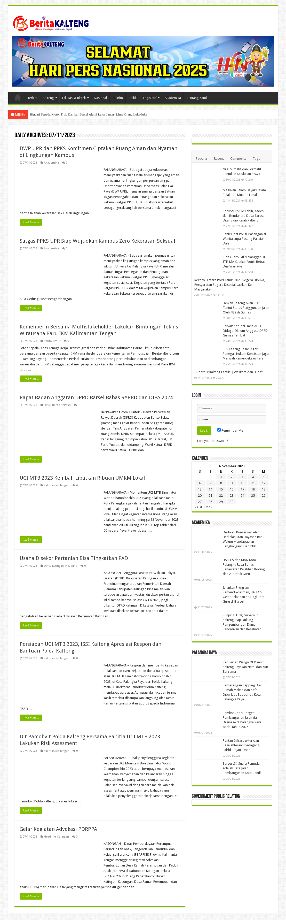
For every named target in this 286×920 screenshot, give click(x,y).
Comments (238, 158)
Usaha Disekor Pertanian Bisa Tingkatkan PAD (74, 558)
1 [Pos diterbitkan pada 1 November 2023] (221, 477)
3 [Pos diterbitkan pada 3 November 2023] (242, 477)
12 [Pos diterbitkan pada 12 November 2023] (263, 483)
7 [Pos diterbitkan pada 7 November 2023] (210, 483)
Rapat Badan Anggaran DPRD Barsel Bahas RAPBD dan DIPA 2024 (96, 397)
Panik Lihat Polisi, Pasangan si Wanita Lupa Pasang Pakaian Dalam (244, 238)
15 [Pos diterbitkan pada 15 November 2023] (221, 489)
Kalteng (48, 98)
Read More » (31, 222)
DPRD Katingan (54, 566)
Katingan (63, 836)
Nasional (100, 98)
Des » (208, 507)
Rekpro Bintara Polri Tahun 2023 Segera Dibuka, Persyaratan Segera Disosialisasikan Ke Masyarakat (229, 284)
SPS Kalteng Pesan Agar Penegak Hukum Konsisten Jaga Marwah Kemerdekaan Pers (246, 353)
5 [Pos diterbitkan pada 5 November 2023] (263, 477)
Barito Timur (52, 341)
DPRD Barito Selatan (57, 405)
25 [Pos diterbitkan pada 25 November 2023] (253, 495)
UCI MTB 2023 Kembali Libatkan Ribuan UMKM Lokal (82, 478)
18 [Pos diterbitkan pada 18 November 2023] (253, 489)
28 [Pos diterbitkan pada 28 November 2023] (210, 502)
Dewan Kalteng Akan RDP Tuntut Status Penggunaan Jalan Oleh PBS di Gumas (246, 307)
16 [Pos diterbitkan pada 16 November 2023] (231, 489)
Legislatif (149, 98)
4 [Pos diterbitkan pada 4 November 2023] (253, 477)
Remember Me (230, 430)
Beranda (17, 97)
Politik (133, 98)
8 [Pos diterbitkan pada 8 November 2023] (221, 483)
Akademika (173, 98)
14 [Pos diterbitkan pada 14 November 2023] (210, 489)
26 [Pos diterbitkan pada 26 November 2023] (263, 495)
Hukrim (118, 98)
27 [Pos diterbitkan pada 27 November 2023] (200, 502)
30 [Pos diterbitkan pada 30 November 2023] (231, 502)
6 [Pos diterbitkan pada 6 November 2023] (200, 483)
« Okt (198, 507)
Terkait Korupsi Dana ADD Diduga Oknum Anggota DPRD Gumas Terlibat (245, 330)
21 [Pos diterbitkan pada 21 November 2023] (210, 495)
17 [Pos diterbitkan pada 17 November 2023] (242, 489)
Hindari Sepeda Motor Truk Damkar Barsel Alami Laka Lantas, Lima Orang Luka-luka (88, 114)
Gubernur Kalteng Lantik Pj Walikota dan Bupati (228, 372)
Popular (202, 158)
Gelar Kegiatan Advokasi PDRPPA (58, 829)
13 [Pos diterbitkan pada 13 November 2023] (200, 489)
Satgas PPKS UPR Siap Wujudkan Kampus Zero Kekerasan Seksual (97, 241)
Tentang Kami (197, 98)
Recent (219, 158)
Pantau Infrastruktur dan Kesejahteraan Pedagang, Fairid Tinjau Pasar (241, 745)
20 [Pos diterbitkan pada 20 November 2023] (200, 495)
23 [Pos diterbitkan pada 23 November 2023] (231, 495)
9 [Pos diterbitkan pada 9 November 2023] (232, 483)
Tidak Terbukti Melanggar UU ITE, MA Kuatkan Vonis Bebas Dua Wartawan (244, 261)
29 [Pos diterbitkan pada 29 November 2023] (221, 502)
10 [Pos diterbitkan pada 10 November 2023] (242, 483)
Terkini (32, 98)
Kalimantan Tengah (56, 485)
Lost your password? (212, 441)
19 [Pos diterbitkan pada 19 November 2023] (263, 489)
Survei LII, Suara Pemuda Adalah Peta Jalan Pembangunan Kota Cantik (242, 768)
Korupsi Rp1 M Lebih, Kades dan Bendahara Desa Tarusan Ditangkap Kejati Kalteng (244, 215)
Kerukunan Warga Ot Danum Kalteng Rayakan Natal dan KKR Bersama (245, 666)
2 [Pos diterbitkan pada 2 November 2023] (232, 477)
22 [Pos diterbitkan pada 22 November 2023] (221, 495)
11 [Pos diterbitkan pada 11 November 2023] (253, 483)
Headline (71, 566)
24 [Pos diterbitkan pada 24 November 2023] (242, 495)
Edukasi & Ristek (74, 98)
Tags (256, 158)
